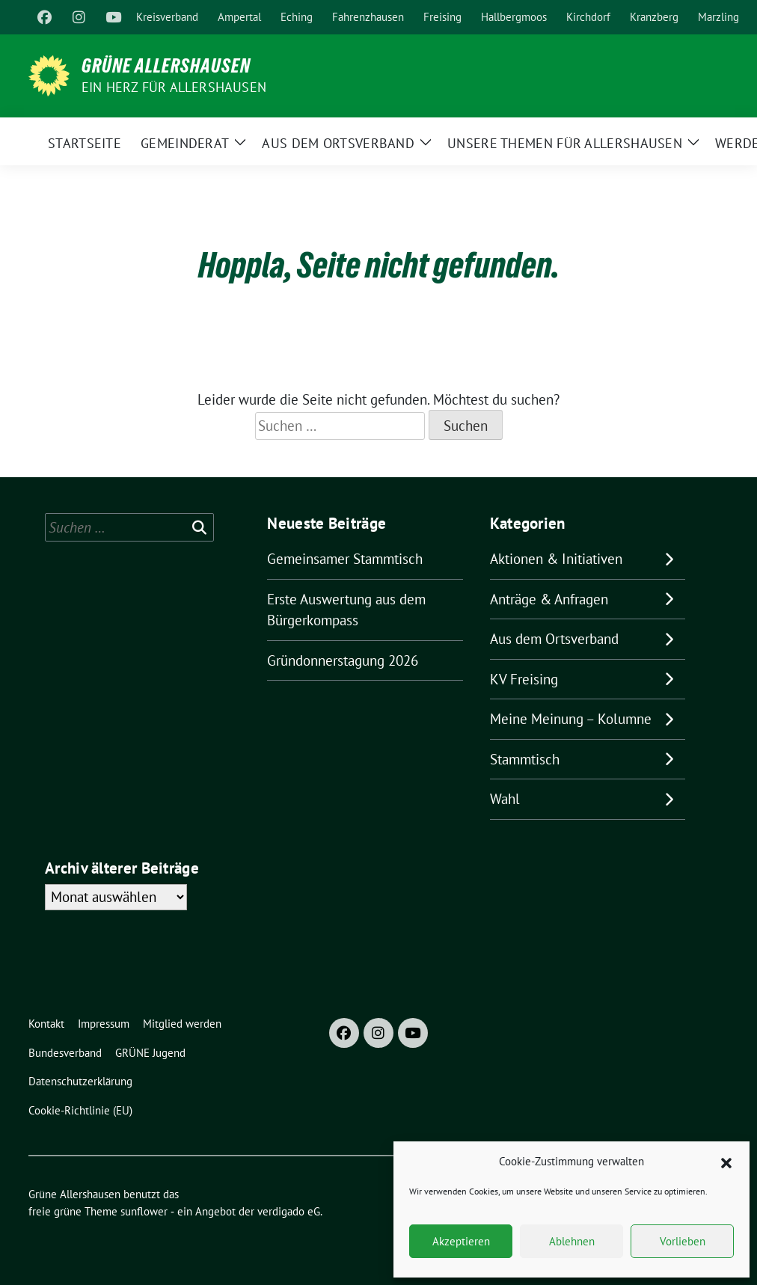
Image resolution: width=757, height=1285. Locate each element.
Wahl (505, 799)
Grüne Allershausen (166, 66)
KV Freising (524, 679)
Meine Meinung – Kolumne (571, 719)
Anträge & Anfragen (549, 599)
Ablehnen (572, 1241)
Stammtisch (525, 759)
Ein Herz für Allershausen (174, 87)
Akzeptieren (461, 1241)
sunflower (144, 1211)
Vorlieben (682, 1241)
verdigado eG (288, 1211)
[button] (726, 1161)
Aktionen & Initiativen (556, 559)
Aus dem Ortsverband (554, 639)
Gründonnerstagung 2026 (342, 660)
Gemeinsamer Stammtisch (345, 559)
